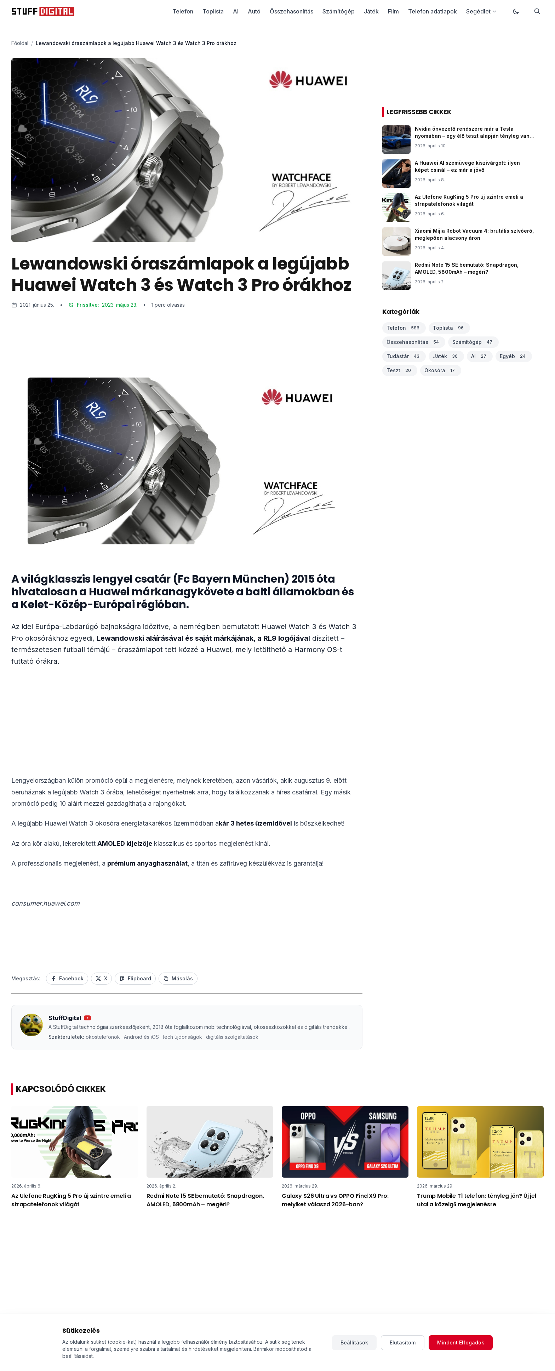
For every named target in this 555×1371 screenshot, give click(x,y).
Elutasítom (403, 1342)
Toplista (213, 11)
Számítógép (338, 11)
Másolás (178, 978)
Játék (371, 11)
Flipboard (135, 978)
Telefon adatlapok (432, 11)
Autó (254, 11)
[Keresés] (537, 11)
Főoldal (19, 43)
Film (393, 11)
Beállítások (354, 1342)
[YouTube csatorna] (87, 1017)
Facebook (67, 978)
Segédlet (481, 11)
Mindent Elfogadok (460, 1342)
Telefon (182, 11)
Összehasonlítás (291, 11)
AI (236, 11)
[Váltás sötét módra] (516, 11)
